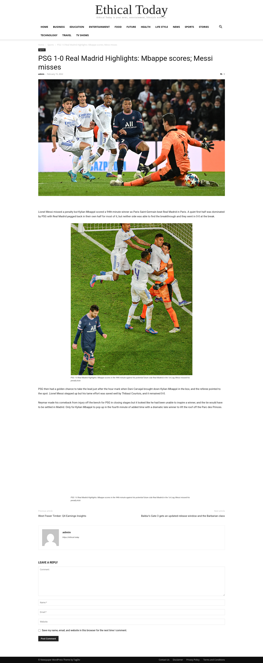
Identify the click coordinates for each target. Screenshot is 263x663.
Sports (189, 26)
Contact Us (164, 659)
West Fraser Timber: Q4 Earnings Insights (62, 516)
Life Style (161, 26)
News (176, 26)
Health (145, 26)
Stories (204, 26)
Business (59, 26)
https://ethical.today (71, 537)
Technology (49, 35)
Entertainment (99, 26)
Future (131, 26)
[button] (221, 27)
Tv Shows (82, 35)
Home (44, 26)
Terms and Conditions (214, 659)
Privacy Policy (193, 659)
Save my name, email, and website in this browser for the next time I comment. (84, 630)
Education (77, 26)
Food (118, 26)
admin (41, 74)
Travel (66, 35)
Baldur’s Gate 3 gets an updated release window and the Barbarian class (183, 516)
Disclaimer (178, 659)
